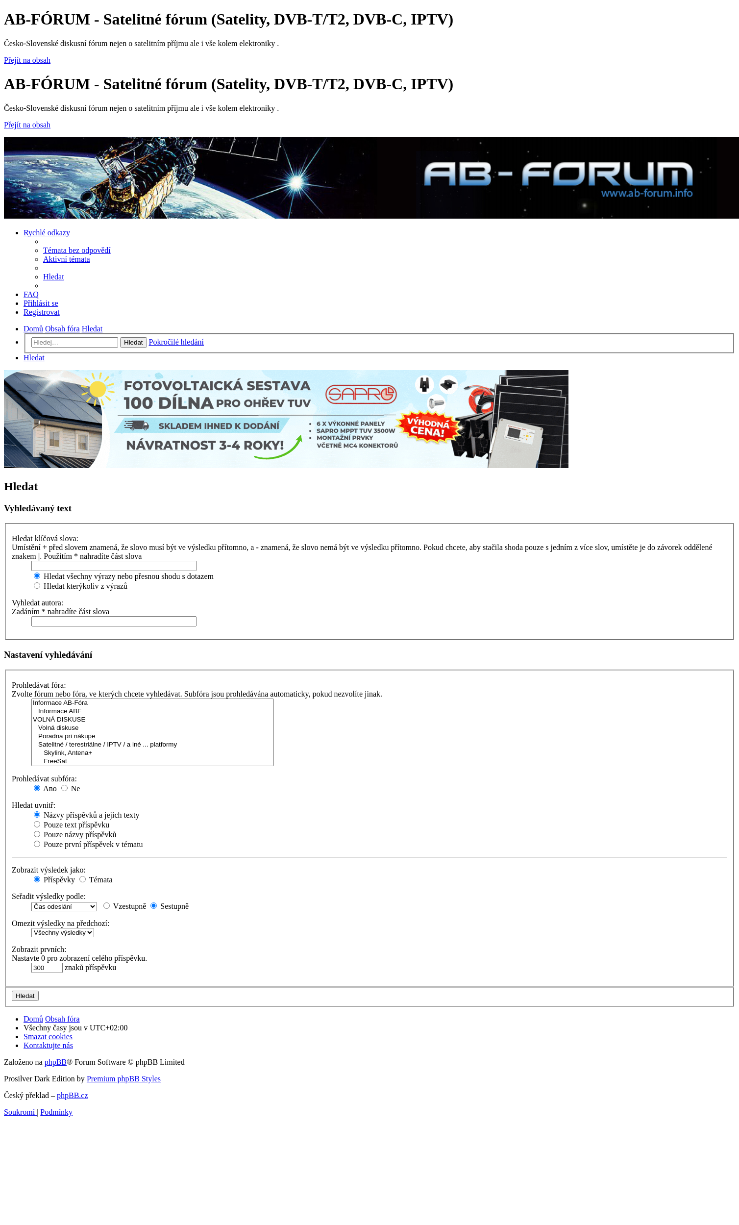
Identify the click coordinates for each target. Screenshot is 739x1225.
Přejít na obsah (27, 60)
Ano (45, 788)
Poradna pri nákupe (152, 736)
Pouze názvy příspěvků (75, 834)
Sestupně (169, 906)
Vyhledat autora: (37, 603)
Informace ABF (152, 711)
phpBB (56, 1062)
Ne (70, 788)
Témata (96, 879)
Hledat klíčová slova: (45, 538)
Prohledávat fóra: (39, 685)
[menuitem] (77, 250)
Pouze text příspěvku (71, 825)
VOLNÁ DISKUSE (152, 720)
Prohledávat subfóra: (44, 779)
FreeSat (152, 761)
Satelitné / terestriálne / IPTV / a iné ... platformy (152, 745)
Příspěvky (54, 879)
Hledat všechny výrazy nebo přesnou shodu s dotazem (124, 576)
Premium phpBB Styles (124, 1079)
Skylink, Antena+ (152, 753)
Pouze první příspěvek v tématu (88, 844)
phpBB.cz (72, 1095)
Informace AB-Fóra (152, 703)
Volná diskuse (152, 728)
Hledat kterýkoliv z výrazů (80, 586)
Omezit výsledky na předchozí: (61, 923)
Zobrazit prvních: (39, 949)
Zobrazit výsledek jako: (49, 870)
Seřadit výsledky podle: (49, 896)
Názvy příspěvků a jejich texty (87, 815)
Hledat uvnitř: (33, 805)
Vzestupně (124, 906)
